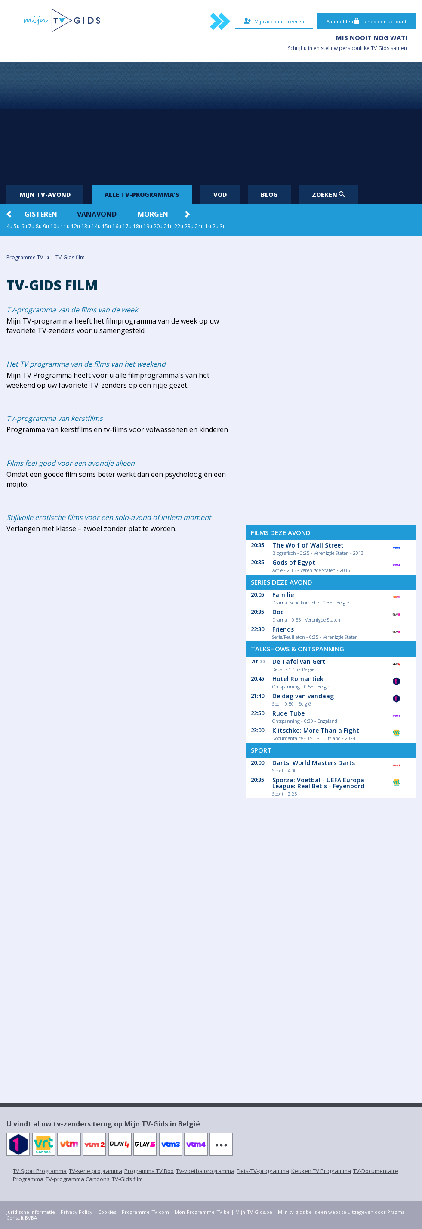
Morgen (153, 214)
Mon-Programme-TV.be (202, 1212)
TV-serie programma (95, 1171)
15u (106, 226)
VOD (220, 194)
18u (137, 226)
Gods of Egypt (293, 562)
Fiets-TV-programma (263, 1171)
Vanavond (97, 214)
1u (208, 226)
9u (46, 226)
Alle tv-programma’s (142, 194)
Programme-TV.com (145, 1212)
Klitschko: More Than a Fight (315, 730)
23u (189, 226)
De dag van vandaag (303, 696)
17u (127, 226)
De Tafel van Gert (299, 661)
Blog (269, 194)
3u (223, 226)
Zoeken (328, 194)
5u (17, 226)
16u (116, 226)
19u (147, 226)
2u (216, 226)
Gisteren (41, 214)
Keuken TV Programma (321, 1171)
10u (54, 226)
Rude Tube (288, 713)
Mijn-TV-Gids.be (253, 1212)
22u (178, 226)
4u (9, 226)
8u (39, 226)
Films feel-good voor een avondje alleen (70, 463)
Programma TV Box (149, 1171)
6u (24, 226)
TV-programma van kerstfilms (54, 418)
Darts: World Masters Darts (313, 763)
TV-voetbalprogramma (205, 1171)
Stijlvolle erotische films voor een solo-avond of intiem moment (108, 517)
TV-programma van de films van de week (72, 309)
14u (96, 226)
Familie (283, 595)
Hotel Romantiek (297, 679)
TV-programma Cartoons (78, 1179)
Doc (277, 612)
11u (65, 226)
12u (75, 226)
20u (158, 226)
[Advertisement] (211, 120)
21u (168, 226)
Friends (283, 629)
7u (31, 226)
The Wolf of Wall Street (308, 545)
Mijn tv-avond (45, 194)
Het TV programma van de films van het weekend (86, 364)
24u (199, 226)
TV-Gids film (127, 1179)
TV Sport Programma (40, 1171)
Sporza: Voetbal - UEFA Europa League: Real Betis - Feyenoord (318, 783)
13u (85, 226)
